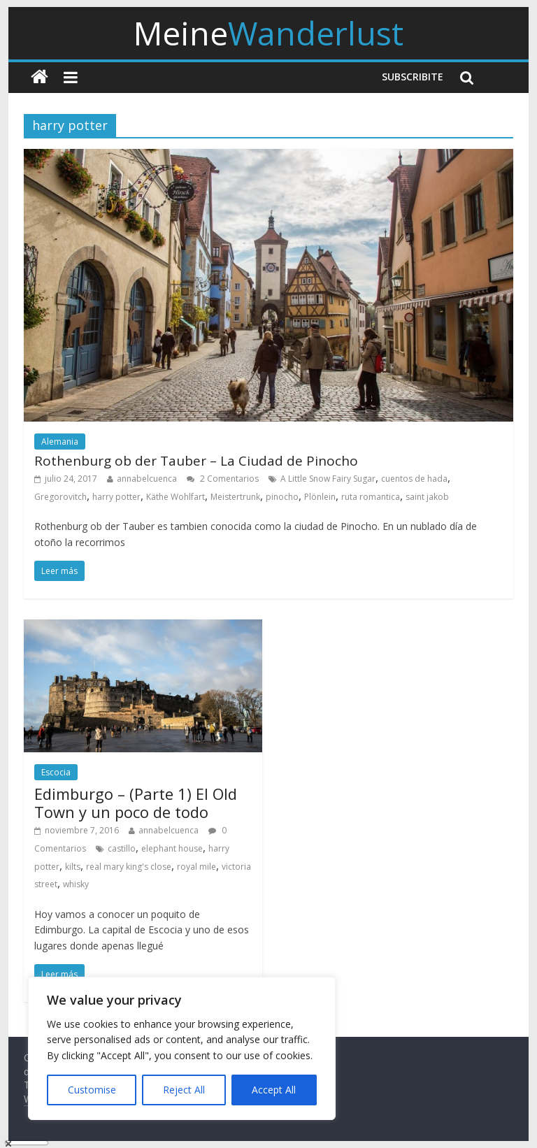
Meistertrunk (235, 497)
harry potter (116, 497)
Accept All (274, 1089)
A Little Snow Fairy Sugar (327, 479)
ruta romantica (370, 497)
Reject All (184, 1089)
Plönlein (320, 497)
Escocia (56, 772)
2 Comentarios (223, 479)
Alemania (59, 441)
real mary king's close (128, 867)
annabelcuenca (147, 479)
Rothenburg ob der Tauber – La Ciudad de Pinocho (196, 461)
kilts (72, 867)
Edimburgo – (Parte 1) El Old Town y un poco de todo (135, 802)
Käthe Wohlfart (175, 497)
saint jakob (427, 497)
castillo (122, 848)
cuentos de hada (414, 479)
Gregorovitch (60, 497)
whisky (76, 884)
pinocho (282, 497)
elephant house (172, 848)
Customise (92, 1089)
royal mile (196, 867)
